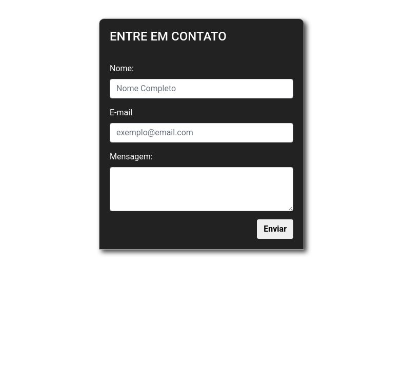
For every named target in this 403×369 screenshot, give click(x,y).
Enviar (275, 229)
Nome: (122, 68)
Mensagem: (131, 156)
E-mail (121, 112)
